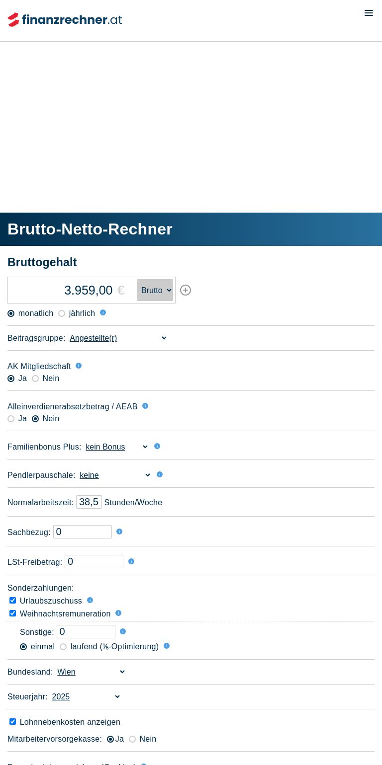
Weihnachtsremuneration (60, 614)
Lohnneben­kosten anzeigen (64, 722)
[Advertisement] (191, 114)
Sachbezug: (29, 532)
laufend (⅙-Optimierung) (109, 646)
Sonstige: (37, 632)
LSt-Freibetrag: (34, 562)
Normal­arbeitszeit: (40, 502)
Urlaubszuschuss (45, 601)
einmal (37, 646)
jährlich (76, 313)
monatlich (30, 313)
